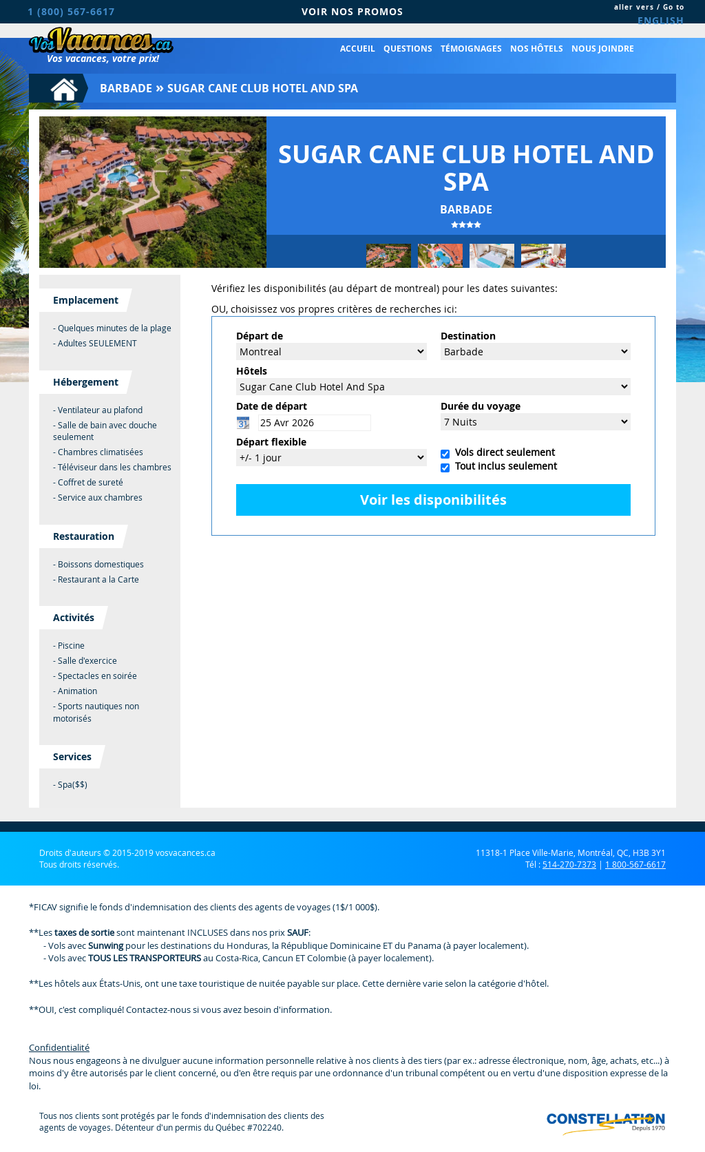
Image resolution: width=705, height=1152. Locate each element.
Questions (407, 48)
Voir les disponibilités (433, 499)
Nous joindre (602, 48)
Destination (468, 335)
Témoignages (471, 48)
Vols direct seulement (502, 452)
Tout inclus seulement (503, 465)
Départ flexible (271, 441)
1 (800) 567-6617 (71, 11)
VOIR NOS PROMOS (352, 11)
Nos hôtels (536, 48)
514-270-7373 (569, 864)
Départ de (259, 335)
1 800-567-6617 (635, 864)
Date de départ (271, 405)
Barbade (126, 88)
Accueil (357, 48)
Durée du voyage (480, 405)
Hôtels (251, 370)
